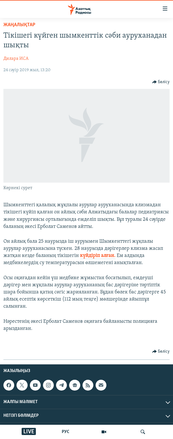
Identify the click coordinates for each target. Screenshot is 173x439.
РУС (65, 432)
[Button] (161, 82)
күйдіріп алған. (98, 255)
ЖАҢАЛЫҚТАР (19, 25)
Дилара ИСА (15, 58)
